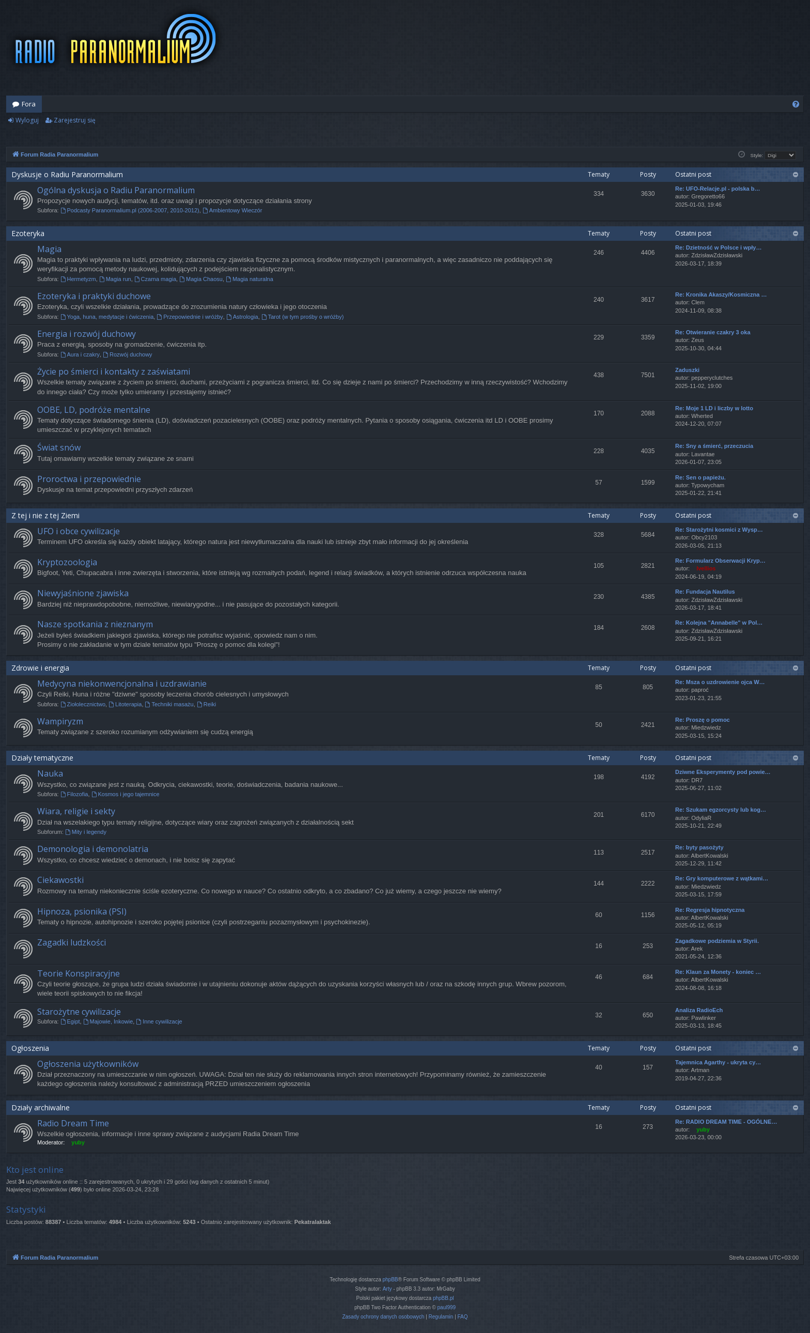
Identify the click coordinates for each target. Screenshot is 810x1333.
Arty (387, 1289)
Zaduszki (687, 370)
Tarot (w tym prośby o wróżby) (302, 317)
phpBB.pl (443, 1298)
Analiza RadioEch (699, 1010)
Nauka (50, 773)
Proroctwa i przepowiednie (89, 479)
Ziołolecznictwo (82, 704)
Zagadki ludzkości (71, 942)
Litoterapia (125, 704)
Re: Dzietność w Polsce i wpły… (718, 247)
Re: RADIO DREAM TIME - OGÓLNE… (726, 1122)
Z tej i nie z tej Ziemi (45, 515)
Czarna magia (155, 279)
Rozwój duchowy (127, 354)
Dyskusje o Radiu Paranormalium (67, 174)
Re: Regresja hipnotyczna (709, 910)
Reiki (206, 704)
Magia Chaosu (201, 279)
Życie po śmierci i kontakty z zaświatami (113, 371)
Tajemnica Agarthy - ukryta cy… (718, 1062)
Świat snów (59, 447)
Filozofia (74, 794)
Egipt (70, 1021)
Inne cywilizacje (159, 1021)
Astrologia (242, 317)
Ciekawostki (60, 880)
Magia (49, 249)
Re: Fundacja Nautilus (705, 591)
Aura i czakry (80, 354)
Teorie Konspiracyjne (78, 973)
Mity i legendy (85, 832)
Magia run (115, 279)
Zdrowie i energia (40, 668)
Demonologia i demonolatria (92, 849)
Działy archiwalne (40, 1107)
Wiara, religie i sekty (76, 811)
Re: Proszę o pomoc (702, 720)
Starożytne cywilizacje (79, 1011)
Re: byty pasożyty (699, 847)
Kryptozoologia (67, 562)
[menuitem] (796, 104)
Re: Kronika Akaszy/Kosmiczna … (721, 294)
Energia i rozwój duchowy (86, 333)
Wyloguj (27, 120)
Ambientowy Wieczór (232, 210)
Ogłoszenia (30, 1048)
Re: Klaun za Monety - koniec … (718, 972)
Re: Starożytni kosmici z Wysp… (719, 529)
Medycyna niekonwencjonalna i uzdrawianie (122, 683)
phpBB (390, 1279)
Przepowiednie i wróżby (190, 317)
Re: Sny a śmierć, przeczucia (714, 446)
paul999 (447, 1307)
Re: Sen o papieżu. (700, 477)
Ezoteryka (27, 233)
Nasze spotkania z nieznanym (95, 624)
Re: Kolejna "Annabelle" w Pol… (718, 622)
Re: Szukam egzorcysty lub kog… (720, 810)
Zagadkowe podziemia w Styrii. (717, 941)
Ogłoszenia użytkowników (87, 1064)
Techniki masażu (169, 704)
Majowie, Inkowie (108, 1021)
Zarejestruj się (75, 120)
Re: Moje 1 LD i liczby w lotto (714, 408)
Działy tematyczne (42, 758)
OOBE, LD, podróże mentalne (93, 409)
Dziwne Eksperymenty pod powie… (723, 772)
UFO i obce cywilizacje (78, 531)
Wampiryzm (60, 721)
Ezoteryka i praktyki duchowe (94, 296)
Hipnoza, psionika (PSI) (82, 911)
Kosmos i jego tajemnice (125, 794)
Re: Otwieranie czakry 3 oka (713, 332)
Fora (29, 104)
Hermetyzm (78, 279)
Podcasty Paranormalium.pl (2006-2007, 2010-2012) (129, 210)
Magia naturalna (249, 279)
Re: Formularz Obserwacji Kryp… (720, 560)
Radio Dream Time (73, 1123)
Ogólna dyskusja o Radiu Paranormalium (116, 190)
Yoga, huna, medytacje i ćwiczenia (107, 317)
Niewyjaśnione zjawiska (83, 593)
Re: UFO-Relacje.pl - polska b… (717, 188)
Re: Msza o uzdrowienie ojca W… (720, 682)
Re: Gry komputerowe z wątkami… (721, 878)
